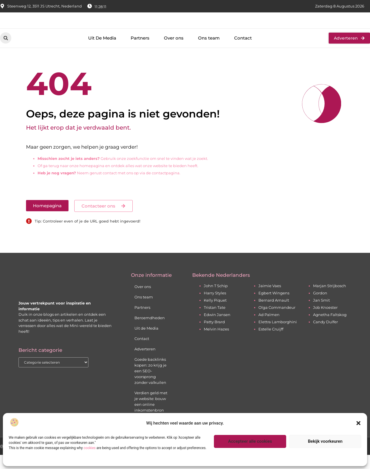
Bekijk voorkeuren (325, 441)
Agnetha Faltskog (330, 328)
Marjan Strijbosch (329, 300)
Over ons (174, 52)
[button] (358, 423)
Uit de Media (146, 342)
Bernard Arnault (273, 314)
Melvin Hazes (216, 343)
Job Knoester (325, 321)
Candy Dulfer (325, 336)
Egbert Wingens (273, 307)
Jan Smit (321, 314)
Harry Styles (215, 307)
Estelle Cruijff (270, 343)
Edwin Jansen (217, 328)
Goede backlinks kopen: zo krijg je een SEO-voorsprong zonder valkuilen (150, 385)
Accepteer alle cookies (250, 441)
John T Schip (216, 300)
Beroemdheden (149, 332)
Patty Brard (214, 336)
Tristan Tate (214, 321)
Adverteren (145, 363)
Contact (243, 52)
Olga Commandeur (276, 321)
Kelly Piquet (215, 314)
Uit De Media (102, 52)
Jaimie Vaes (269, 300)
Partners (140, 52)
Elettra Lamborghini (277, 336)
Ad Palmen (269, 328)
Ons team (209, 52)
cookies (90, 448)
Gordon (320, 307)
